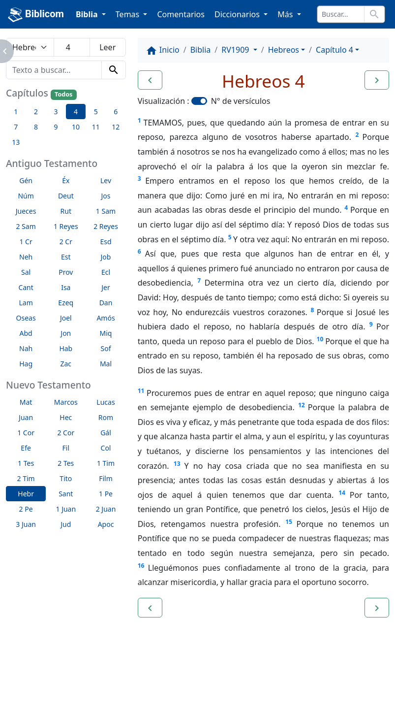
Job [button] (106, 256)
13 (177, 463)
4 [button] (76, 111)
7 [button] (16, 126)
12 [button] (116, 126)
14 (341, 492)
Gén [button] (25, 180)
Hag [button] (25, 363)
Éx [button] (65, 180)
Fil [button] (66, 448)
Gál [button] (105, 432)
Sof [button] (106, 348)
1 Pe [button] (106, 493)
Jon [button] (66, 333)
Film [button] (106, 478)
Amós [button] (105, 318)
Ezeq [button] (65, 302)
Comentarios (181, 14)
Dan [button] (106, 302)
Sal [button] (25, 272)
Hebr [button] (26, 493)
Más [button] (286, 14)
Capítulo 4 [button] (334, 49)
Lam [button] (25, 302)
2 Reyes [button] (105, 226)
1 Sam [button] (106, 211)
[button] (150, 80)
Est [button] (66, 256)
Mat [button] (26, 402)
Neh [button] (25, 256)
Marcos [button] (66, 402)
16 (141, 565)
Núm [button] (25, 195)
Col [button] (106, 448)
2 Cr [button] (66, 241)
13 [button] (16, 142)
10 (320, 339)
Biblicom (36, 14)
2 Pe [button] (26, 509)
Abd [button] (26, 333)
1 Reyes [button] (66, 226)
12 (301, 405)
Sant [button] (66, 493)
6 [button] (116, 111)
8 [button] (36, 126)
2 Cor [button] (65, 432)
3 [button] (56, 111)
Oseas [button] (26, 318)
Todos (63, 94)
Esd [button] (105, 241)
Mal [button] (106, 363)
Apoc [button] (106, 524)
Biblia (200, 49)
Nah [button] (25, 348)
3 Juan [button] (26, 524)
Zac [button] (66, 363)
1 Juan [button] (66, 509)
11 (141, 391)
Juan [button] (26, 417)
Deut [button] (66, 195)
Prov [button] (66, 272)
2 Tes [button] (66, 463)
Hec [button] (66, 417)
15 (288, 522)
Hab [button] (65, 348)
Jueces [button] (26, 211)
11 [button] (96, 126)
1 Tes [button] (26, 463)
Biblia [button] (88, 14)
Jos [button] (106, 195)
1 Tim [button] (106, 463)
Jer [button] (105, 287)
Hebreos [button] (283, 49)
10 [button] (76, 126)
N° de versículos (241, 101)
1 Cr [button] (25, 241)
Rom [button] (105, 417)
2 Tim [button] (26, 478)
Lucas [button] (105, 402)
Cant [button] (25, 287)
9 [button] (56, 126)
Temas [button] (129, 14)
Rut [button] (66, 211)
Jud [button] (66, 524)
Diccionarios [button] (238, 14)
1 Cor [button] (25, 432)
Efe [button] (26, 448)
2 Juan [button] (106, 509)
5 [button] (96, 111)
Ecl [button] (105, 272)
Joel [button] (66, 318)
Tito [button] (66, 478)
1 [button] (16, 111)
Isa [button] (65, 287)
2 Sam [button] (25, 226)
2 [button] (36, 111)
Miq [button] (106, 333)
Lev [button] (105, 180)
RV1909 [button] (236, 49)
